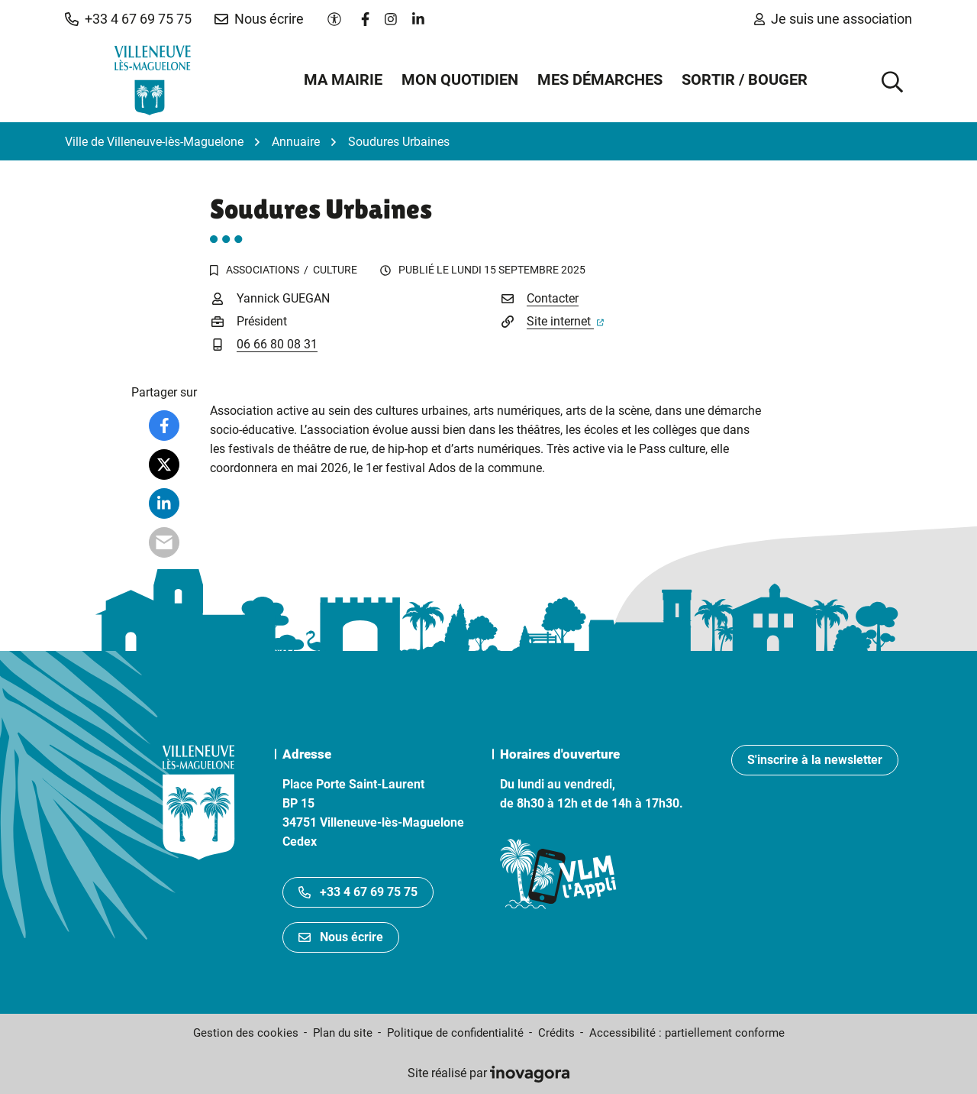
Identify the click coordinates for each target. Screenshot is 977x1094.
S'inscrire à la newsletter (814, 760)
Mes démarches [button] (600, 79)
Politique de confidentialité (455, 1033)
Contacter (553, 298)
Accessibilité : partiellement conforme (687, 1033)
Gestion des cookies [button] (245, 1033)
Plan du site (342, 1033)
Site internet (565, 321)
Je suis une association (833, 19)
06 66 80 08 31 (277, 344)
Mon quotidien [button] (459, 79)
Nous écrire (340, 937)
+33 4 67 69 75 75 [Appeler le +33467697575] (358, 892)
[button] (128, 19)
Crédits (556, 1033)
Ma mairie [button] (343, 79)
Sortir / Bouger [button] (745, 79)
